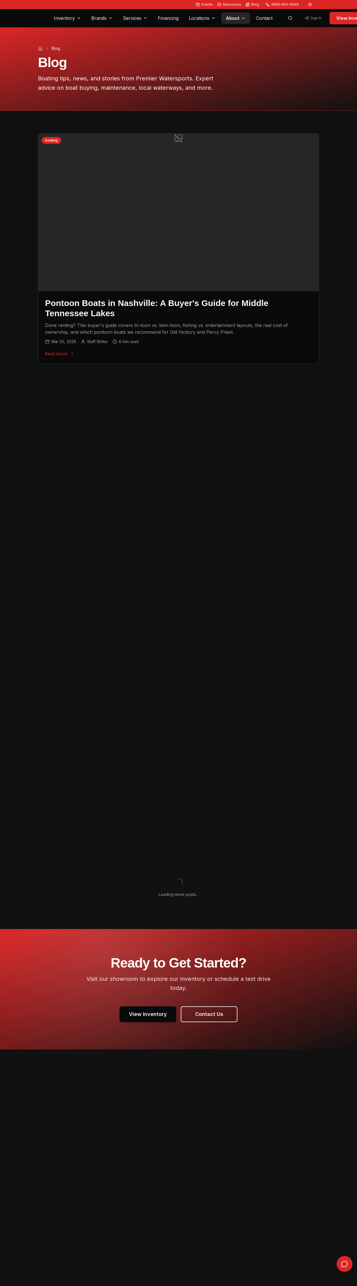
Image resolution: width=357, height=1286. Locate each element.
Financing (168, 18)
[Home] (40, 48)
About (236, 18)
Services (135, 18)
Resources (229, 4)
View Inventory (148, 1014)
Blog (252, 4)
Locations (202, 18)
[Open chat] (344, 1271)
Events (204, 4)
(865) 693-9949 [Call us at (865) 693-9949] (282, 4)
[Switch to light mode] (309, 4)
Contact (264, 18)
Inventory (67, 18)
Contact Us (209, 1014)
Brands (102, 18)
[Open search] (290, 18)
